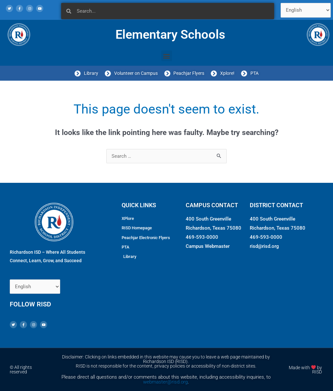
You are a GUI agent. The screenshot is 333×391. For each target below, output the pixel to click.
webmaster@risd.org (165, 382)
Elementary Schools (170, 34)
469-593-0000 (202, 237)
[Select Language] (306, 10)
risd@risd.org (264, 246)
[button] (166, 55)
